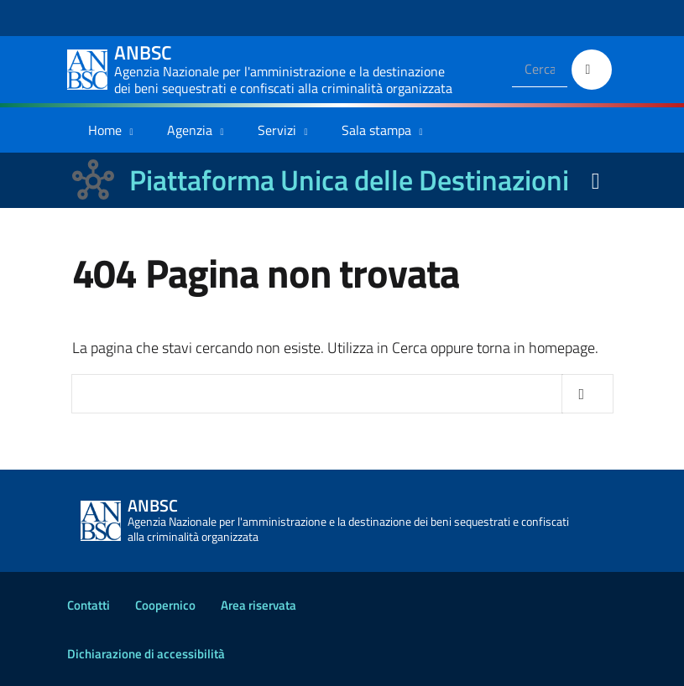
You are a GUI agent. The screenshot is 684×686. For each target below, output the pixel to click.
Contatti (88, 605)
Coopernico (165, 605)
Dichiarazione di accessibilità (146, 653)
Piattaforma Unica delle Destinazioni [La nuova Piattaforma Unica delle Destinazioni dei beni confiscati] (349, 180)
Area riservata (258, 605)
